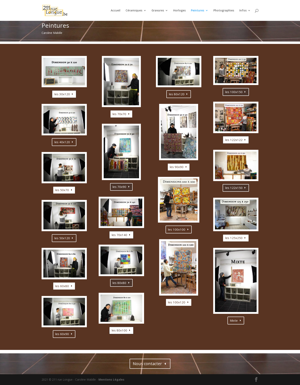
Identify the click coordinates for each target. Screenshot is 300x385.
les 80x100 (119, 330)
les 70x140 (119, 235)
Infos (243, 10)
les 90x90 (176, 167)
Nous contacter (147, 363)
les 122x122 (234, 140)
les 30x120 (62, 94)
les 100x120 (176, 302)
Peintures (197, 10)
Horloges (179, 10)
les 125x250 (234, 238)
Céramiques (134, 10)
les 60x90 (62, 334)
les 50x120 (62, 238)
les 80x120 (176, 94)
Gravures (158, 10)
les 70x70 (119, 114)
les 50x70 (62, 190)
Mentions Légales (111, 379)
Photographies (223, 10)
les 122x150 (234, 188)
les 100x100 (176, 229)
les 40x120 (62, 142)
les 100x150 (234, 92)
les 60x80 (62, 286)
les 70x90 (119, 187)
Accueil (115, 10)
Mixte (234, 320)
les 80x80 (119, 283)
